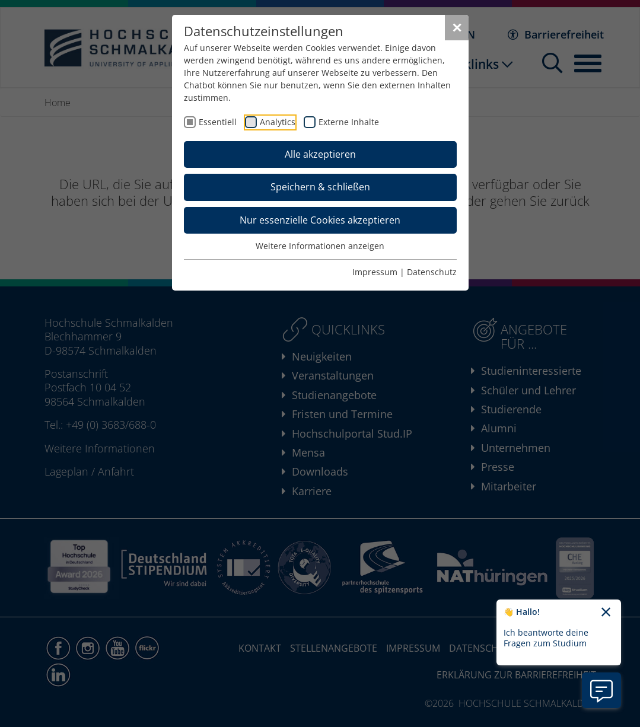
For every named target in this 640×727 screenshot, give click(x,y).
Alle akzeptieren (320, 154)
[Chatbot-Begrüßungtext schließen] (606, 612)
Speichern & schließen (320, 186)
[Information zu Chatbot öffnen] (601, 690)
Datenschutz (432, 272)
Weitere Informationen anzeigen (320, 245)
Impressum (374, 272)
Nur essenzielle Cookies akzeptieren (320, 220)
